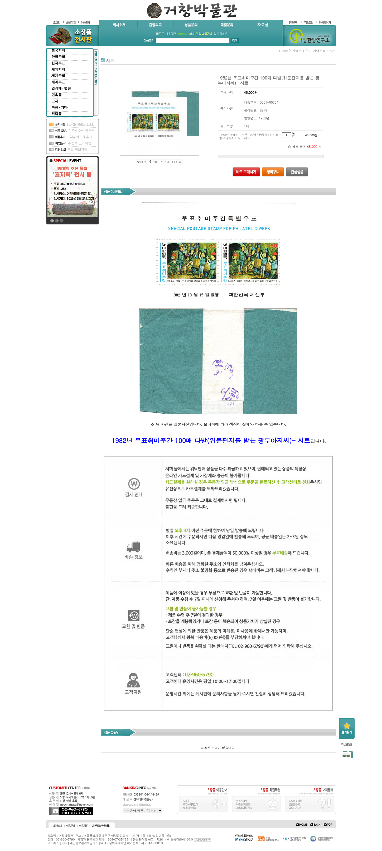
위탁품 (56, 114)
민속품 (56, 95)
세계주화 (58, 76)
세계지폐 (58, 69)
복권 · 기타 (59, 107)
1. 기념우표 (317, 50)
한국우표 (58, 63)
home (283, 50)
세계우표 (58, 82)
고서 (54, 101)
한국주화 (58, 57)
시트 (333, 50)
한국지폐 (58, 50)
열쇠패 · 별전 (61, 88)
